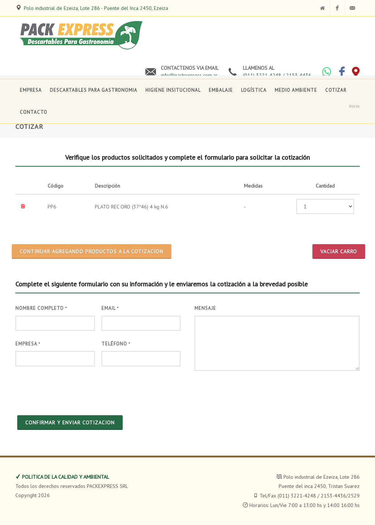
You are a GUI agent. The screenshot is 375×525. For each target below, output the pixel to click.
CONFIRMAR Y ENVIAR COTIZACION (70, 422)
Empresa (27, 344)
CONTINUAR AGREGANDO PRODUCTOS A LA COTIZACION (91, 251)
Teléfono (115, 344)
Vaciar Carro (338, 251)
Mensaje (205, 308)
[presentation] (71, 390)
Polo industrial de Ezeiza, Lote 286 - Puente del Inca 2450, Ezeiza (96, 8)
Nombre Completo (41, 308)
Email (110, 308)
